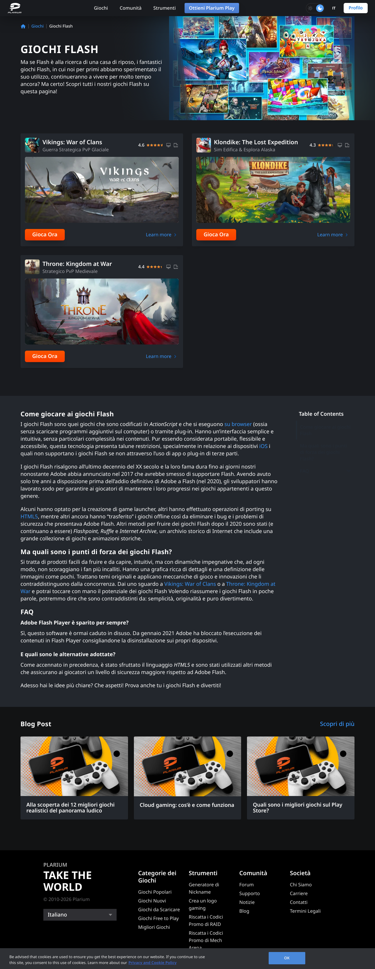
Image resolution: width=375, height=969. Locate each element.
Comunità (131, 8)
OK (287, 957)
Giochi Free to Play (158, 918)
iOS (263, 446)
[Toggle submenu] (349, 471)
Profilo (356, 8)
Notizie (247, 902)
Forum (246, 884)
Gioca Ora (44, 234)
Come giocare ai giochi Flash (325, 430)
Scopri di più (337, 723)
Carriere (299, 893)
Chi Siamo (301, 884)
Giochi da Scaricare (159, 909)
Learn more (158, 234)
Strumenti (164, 8)
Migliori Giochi (154, 927)
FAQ (326, 471)
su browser (238, 424)
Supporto (249, 893)
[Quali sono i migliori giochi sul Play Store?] (300, 778)
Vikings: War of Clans (190, 584)
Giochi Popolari (155, 892)
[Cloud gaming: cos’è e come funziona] (187, 775)
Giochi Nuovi (152, 900)
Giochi (101, 8)
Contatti (298, 902)
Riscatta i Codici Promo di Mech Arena (206, 940)
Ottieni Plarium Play (212, 8)
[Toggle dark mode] (315, 8)
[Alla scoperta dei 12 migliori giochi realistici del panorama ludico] (74, 778)
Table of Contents (321, 414)
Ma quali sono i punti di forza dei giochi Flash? (323, 452)
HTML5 (29, 516)
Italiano (57, 914)
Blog (244, 911)
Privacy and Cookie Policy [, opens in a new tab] (152, 962)
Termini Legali (305, 911)
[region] (187, 958)
